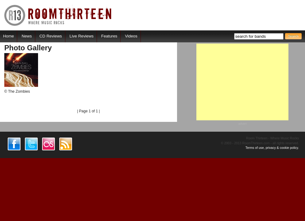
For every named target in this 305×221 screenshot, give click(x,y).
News (26, 36)
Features (109, 36)
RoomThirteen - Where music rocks (58, 15)
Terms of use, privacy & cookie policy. (272, 147)
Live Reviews (82, 36)
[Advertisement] (242, 82)
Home (8, 36)
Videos (131, 36)
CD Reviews (51, 36)
